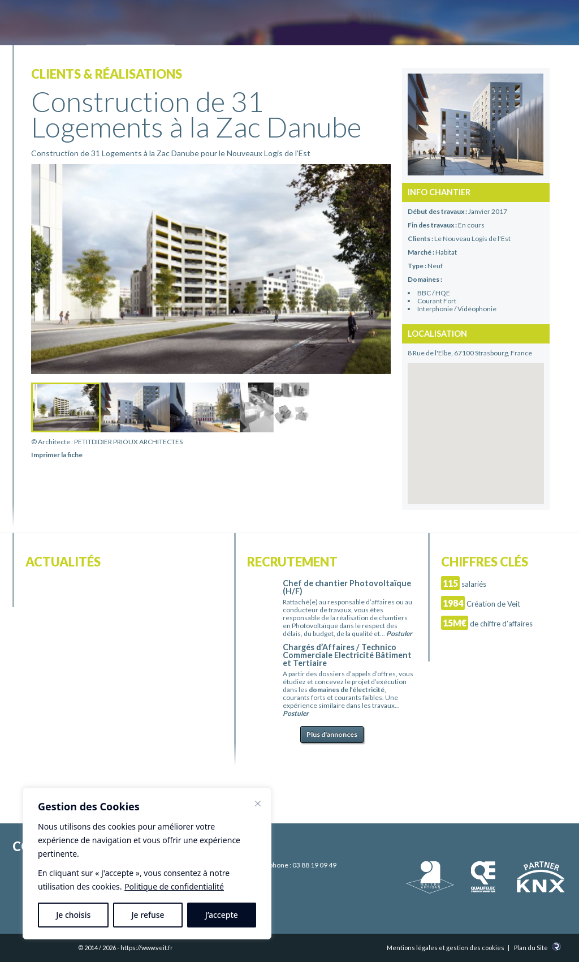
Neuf (435, 265)
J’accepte (221, 914)
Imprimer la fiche (57, 454)
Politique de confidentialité (174, 886)
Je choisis (73, 914)
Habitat (446, 252)
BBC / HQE (433, 293)
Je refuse (148, 914)
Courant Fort (436, 301)
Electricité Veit (75, 24)
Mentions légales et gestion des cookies (445, 947)
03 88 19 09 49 (314, 865)
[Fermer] (257, 803)
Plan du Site (531, 947)
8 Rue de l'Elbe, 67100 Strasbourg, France (470, 353)
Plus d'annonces (331, 734)
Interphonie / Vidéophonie (456, 308)
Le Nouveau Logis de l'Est (472, 238)
